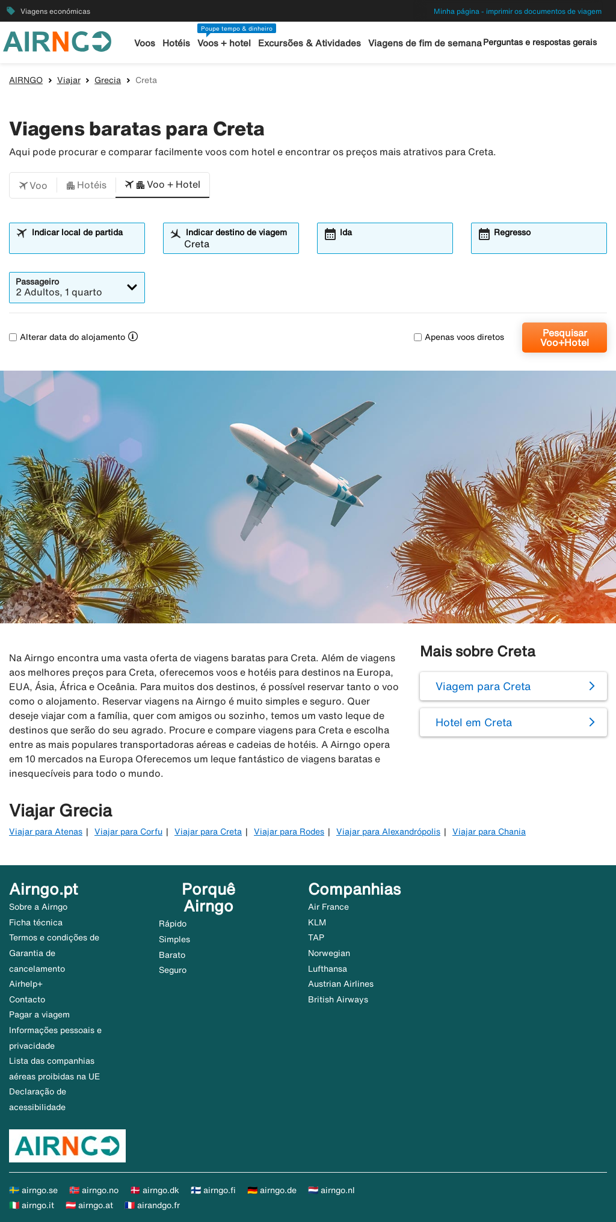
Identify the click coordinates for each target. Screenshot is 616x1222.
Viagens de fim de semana (425, 43)
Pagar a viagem (39, 1014)
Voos (145, 43)
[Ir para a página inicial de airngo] (57, 40)
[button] (33, 185)
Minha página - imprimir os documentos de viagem (518, 11)
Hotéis (177, 43)
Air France (328, 907)
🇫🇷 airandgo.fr (152, 1205)
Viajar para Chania (489, 831)
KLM (317, 922)
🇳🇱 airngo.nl (331, 1190)
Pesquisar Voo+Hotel (564, 337)
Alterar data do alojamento (67, 337)
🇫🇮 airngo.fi (213, 1190)
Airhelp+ (26, 984)
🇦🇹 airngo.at (89, 1205)
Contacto (27, 999)
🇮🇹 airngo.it (31, 1205)
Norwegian (329, 953)
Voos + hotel (224, 43)
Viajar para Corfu (128, 831)
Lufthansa (327, 968)
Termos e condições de (54, 937)
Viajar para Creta (208, 831)
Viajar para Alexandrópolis (388, 831)
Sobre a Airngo (38, 907)
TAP (316, 937)
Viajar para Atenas (45, 831)
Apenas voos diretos (459, 337)
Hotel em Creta (474, 722)
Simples (174, 939)
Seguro (172, 970)
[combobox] (84, 243)
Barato (172, 955)
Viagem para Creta (483, 685)
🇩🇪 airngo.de (272, 1190)
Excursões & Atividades (310, 43)
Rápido (172, 923)
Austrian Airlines (341, 984)
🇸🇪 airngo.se (33, 1190)
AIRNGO (26, 80)
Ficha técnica (36, 922)
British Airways (338, 999)
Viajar (69, 80)
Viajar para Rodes (289, 831)
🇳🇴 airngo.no (94, 1190)
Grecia (107, 80)
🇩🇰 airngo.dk (154, 1190)
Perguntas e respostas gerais (540, 42)
